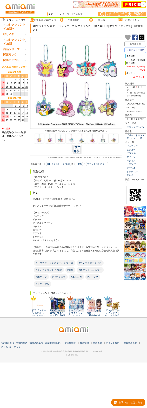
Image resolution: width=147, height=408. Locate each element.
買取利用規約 (130, 343)
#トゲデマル (42, 283)
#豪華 (70, 269)
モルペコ (131, 175)
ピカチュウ (132, 146)
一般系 (78, 164)
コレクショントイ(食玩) (59, 164)
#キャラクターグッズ (90, 262)
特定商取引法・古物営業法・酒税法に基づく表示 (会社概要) (31, 343)
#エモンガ (76, 276)
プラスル (131, 153)
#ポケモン (41, 276)
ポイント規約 (112, 343)
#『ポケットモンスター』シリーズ (54, 262)
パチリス (131, 160)
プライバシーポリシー (12, 347)
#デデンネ (92, 276)
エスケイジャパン (135, 127)
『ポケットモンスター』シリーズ (135, 136)
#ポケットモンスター (90, 269)
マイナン (131, 157)
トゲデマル (132, 171)
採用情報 (84, 343)
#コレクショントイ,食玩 (49, 269)
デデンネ (131, 168)
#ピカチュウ (59, 276)
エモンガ (131, 164)
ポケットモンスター (97, 164)
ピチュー (131, 149)
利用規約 (97, 343)
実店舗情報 (70, 343)
